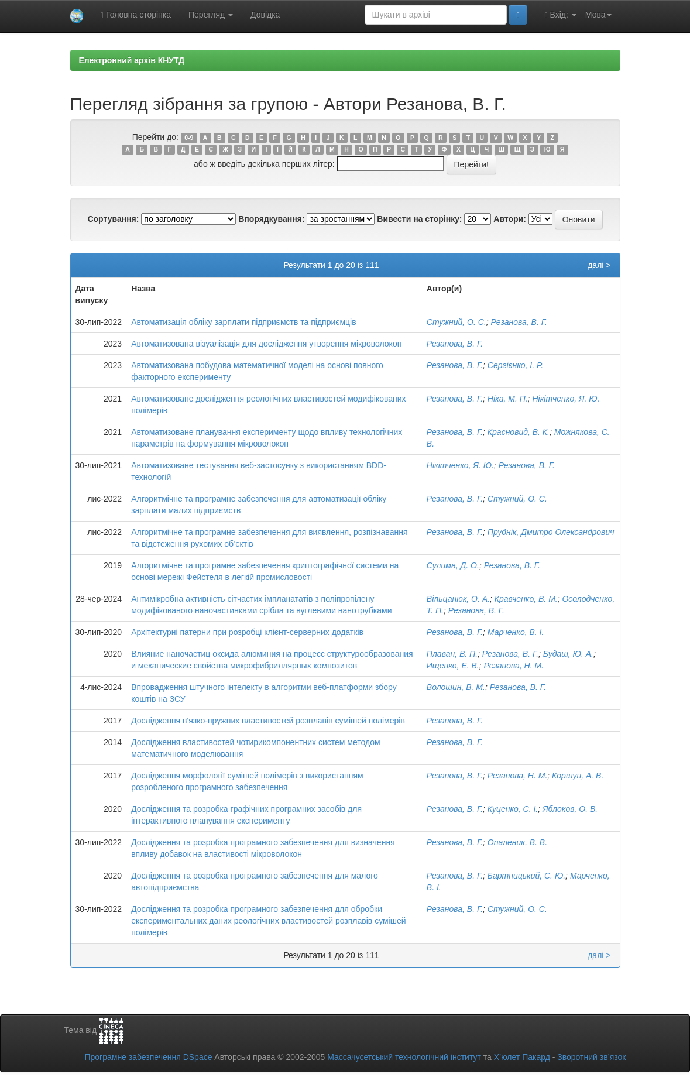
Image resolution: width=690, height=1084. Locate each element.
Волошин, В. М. (456, 687)
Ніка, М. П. (508, 398)
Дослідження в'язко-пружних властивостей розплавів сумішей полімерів (268, 720)
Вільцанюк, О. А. (458, 598)
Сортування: (113, 219)
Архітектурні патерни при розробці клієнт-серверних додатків (247, 632)
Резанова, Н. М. (514, 665)
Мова (598, 14)
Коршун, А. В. (577, 775)
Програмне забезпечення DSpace (148, 1057)
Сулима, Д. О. (453, 565)
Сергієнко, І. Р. (515, 365)
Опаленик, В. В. (517, 842)
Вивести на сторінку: (419, 219)
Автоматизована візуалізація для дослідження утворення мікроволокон (266, 343)
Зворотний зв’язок (591, 1057)
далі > (599, 265)
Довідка (265, 14)
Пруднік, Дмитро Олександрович (551, 532)
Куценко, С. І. (513, 809)
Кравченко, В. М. (526, 598)
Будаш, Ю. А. (568, 653)
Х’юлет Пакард (522, 1057)
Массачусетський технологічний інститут (404, 1057)
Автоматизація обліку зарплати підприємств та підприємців (243, 322)
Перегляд (210, 14)
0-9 (188, 137)
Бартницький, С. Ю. (526, 875)
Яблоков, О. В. (570, 809)
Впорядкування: (271, 219)
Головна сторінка (136, 15)
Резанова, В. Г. (519, 322)
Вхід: (560, 15)
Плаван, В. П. (452, 653)
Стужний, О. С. (456, 322)
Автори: (509, 219)
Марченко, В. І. (516, 632)
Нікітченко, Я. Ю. (565, 398)
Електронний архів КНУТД (132, 60)
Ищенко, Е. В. (453, 665)
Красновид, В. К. (519, 432)
